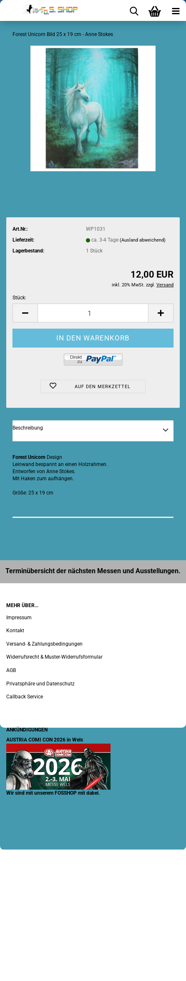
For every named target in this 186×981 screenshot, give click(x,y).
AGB (11, 670)
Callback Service (24, 697)
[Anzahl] (93, 313)
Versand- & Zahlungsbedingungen (44, 644)
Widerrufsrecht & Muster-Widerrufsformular (54, 657)
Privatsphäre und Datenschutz (40, 684)
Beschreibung (28, 428)
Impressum (19, 618)
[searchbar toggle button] (133, 10)
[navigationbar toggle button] (175, 10)
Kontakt (15, 630)
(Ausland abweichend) (143, 240)
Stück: (19, 298)
